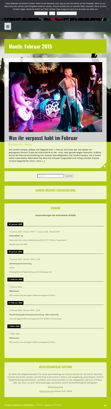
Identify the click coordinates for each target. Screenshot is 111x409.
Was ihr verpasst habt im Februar (43, 137)
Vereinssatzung (46, 391)
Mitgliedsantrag (55, 387)
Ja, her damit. (41, 13)
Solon (46, 404)
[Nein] (107, 9)
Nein (52, 13)
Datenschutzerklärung (67, 13)
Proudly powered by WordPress (19, 404)
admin (29, 144)
